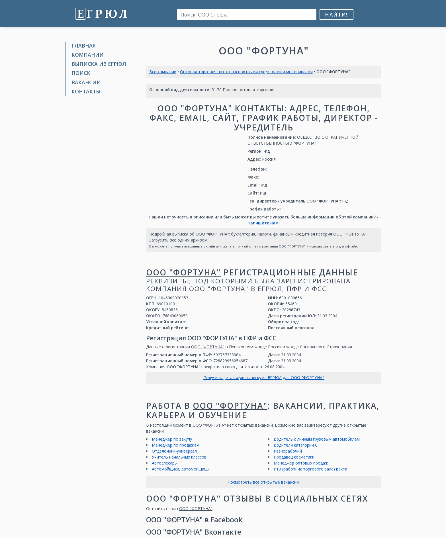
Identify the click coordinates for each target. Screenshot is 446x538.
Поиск (80, 72)
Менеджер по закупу (172, 439)
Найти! (336, 14)
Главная (83, 45)
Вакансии (86, 82)
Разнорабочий (288, 451)
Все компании (162, 71)
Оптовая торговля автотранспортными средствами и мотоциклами (246, 71)
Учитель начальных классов (179, 457)
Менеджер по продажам (175, 445)
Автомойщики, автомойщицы (180, 469)
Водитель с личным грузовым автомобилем (317, 439)
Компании (87, 54)
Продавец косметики (294, 457)
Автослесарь (164, 463)
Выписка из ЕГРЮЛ (98, 63)
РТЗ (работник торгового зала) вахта (310, 469)
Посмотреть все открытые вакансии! (264, 482)
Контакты (86, 91)
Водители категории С (296, 445)
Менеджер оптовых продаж (301, 463)
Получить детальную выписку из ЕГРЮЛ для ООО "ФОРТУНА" (263, 377)
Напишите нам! (263, 223)
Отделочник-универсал (174, 451)
